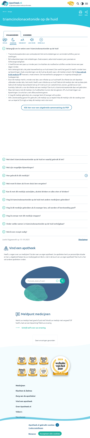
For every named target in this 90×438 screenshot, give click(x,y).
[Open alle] (41, 41)
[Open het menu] (86, 3)
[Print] (80, 13)
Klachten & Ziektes (24, 390)
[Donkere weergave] (13, 41)
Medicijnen (20, 385)
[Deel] (86, 13)
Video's (19, 411)
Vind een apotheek (24, 401)
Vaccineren (20, 417)
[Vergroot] (22, 41)
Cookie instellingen (36, 428)
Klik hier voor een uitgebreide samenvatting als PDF (46, 107)
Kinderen (27, 35)
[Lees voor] (31, 41)
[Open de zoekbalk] (78, 3)
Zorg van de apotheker (26, 396)
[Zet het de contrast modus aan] (82, 3)
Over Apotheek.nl (23, 406)
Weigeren (32, 434)
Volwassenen (12, 35)
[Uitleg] (4, 41)
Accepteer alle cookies (50, 433)
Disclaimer (83, 239)
